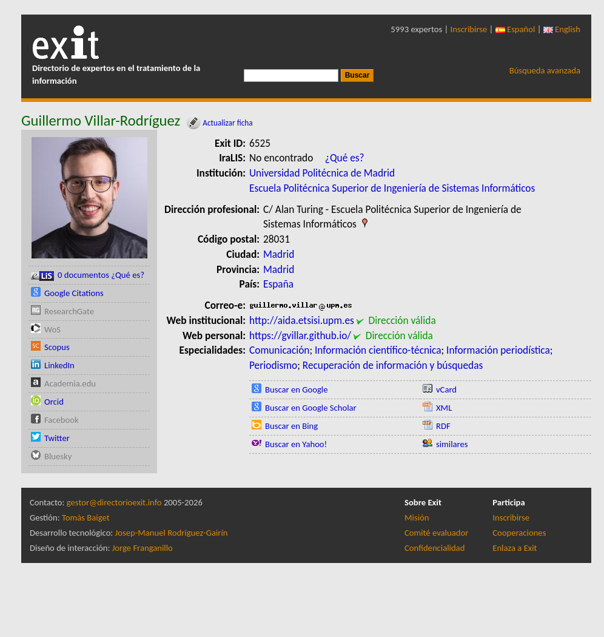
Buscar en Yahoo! (296, 444)
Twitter (57, 438)
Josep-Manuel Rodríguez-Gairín (171, 532)
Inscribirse (469, 29)
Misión (416, 517)
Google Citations (74, 293)
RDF (443, 425)
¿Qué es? (344, 157)
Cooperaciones (519, 532)
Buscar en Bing (291, 425)
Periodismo (273, 365)
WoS (52, 329)
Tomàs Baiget (86, 517)
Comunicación (279, 350)
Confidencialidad (434, 547)
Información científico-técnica (378, 350)
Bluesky (58, 456)
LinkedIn (59, 365)
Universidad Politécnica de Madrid (322, 173)
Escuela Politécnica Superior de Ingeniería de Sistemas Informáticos (392, 188)
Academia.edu (70, 383)
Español (515, 29)
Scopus (57, 347)
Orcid (54, 401)
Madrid (278, 254)
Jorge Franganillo (142, 547)
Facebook (61, 419)
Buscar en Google (296, 389)
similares (452, 444)
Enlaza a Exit (514, 547)
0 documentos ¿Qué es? (87, 275)
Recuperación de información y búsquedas (393, 365)
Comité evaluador (436, 532)
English (561, 29)
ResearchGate (69, 311)
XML (444, 407)
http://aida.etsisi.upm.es (301, 320)
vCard (446, 389)
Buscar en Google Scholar (311, 407)
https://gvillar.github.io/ (300, 335)
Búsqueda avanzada (544, 70)
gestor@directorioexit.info (114, 502)
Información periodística (498, 350)
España (278, 284)
